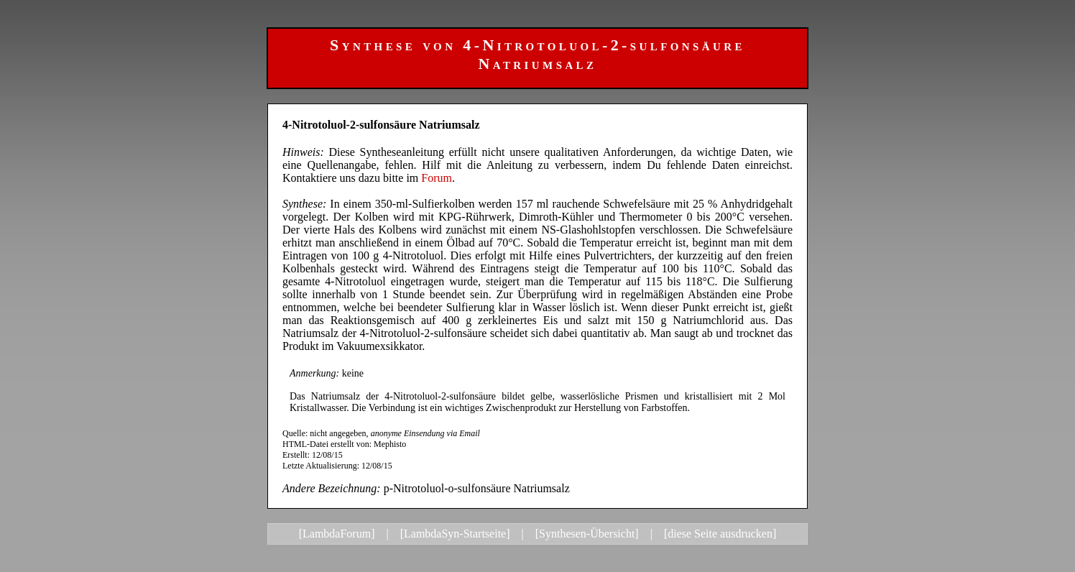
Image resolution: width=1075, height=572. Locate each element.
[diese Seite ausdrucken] (720, 533)
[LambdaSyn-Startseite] (455, 533)
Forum (436, 178)
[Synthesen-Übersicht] (587, 533)
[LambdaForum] (337, 533)
